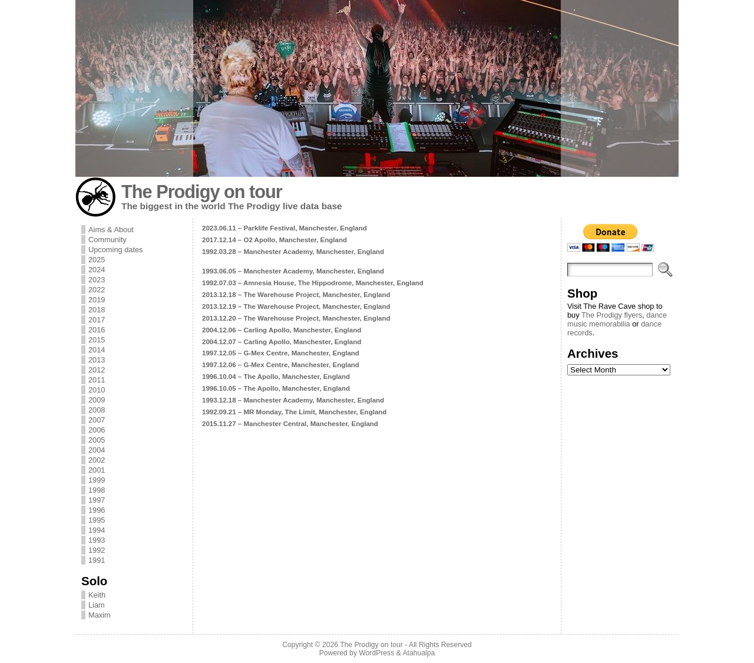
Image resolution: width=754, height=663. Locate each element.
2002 (96, 460)
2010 (96, 389)
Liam (96, 605)
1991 (96, 560)
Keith (96, 595)
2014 (96, 349)
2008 (96, 409)
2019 (96, 299)
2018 (96, 309)
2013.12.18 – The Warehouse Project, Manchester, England (296, 294)
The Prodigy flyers (611, 315)
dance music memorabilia (617, 319)
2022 (96, 289)
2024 (96, 269)
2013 (96, 359)
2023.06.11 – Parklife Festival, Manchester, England (284, 228)
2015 (96, 339)
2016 (96, 329)
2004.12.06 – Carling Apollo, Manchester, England (281, 330)
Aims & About (111, 229)
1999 (96, 480)
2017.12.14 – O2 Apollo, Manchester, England (274, 239)
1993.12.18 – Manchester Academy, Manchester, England (293, 400)
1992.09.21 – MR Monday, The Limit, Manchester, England (294, 411)
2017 (96, 319)
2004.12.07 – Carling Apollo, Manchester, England (281, 341)
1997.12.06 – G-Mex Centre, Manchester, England (280, 364)
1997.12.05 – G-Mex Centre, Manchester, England (280, 353)
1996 (96, 510)
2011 (96, 379)
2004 (96, 450)
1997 (96, 500)
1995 (96, 520)
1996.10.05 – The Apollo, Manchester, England (276, 388)
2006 (96, 429)
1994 (96, 530)
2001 (96, 470)
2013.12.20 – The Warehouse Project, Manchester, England (296, 318)
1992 (96, 550)
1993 (96, 540)
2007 (96, 419)
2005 (96, 440)
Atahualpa (418, 653)
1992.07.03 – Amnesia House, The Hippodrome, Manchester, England (313, 282)
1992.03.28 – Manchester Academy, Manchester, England (293, 251)
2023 (96, 279)
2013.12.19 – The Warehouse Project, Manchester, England (296, 306)
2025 (96, 259)
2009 (96, 399)
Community (107, 239)
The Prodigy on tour (201, 192)
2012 (96, 369)
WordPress (376, 653)
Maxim (99, 615)
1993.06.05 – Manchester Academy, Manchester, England (293, 271)
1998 (96, 490)
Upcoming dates (115, 249)
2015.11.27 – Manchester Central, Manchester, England (290, 423)
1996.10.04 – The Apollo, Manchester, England (276, 376)
